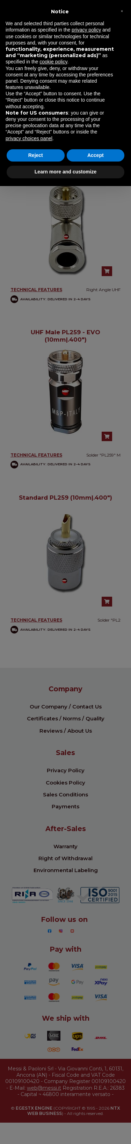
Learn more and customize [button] (65, 171)
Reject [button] (35, 155)
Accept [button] (95, 155)
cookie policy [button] (53, 61)
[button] (122, 11)
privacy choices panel (29, 138)
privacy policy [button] (86, 30)
